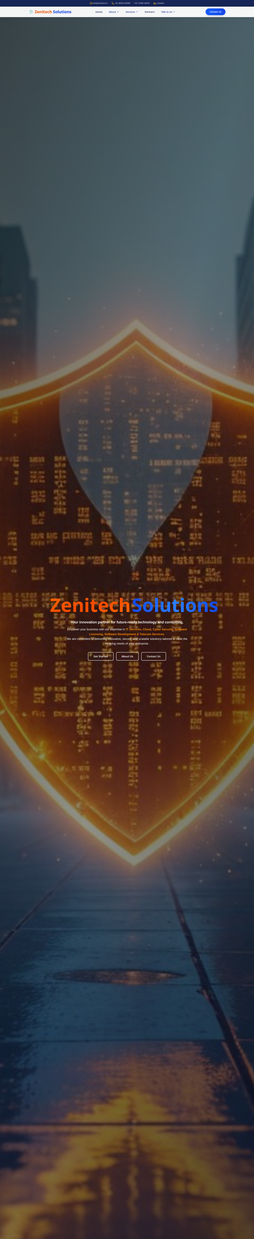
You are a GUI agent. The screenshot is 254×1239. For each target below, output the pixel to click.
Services (132, 12)
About (114, 12)
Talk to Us (168, 12)
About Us (127, 656)
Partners (150, 11)
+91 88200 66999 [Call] (121, 3)
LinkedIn (159, 3)
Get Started (100, 656)
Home (98, 12)
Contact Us (215, 11)
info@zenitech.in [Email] (99, 3)
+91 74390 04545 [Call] (142, 3)
